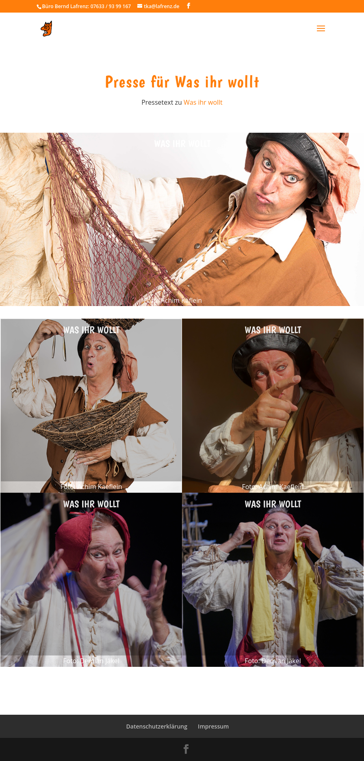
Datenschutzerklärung (156, 726)
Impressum (213, 726)
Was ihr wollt (203, 102)
